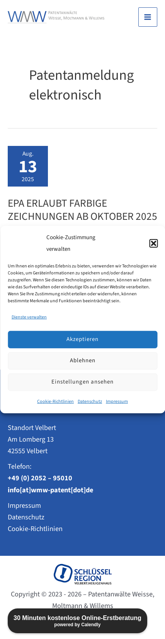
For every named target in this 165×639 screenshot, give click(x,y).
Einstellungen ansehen (82, 382)
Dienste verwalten (29, 317)
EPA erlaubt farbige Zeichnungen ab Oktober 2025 (82, 210)
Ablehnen (82, 360)
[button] (153, 243)
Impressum (117, 401)
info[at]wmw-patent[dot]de (50, 490)
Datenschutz (90, 401)
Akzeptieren (82, 339)
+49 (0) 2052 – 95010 (40, 478)
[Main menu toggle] (147, 16)
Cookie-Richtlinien (55, 401)
